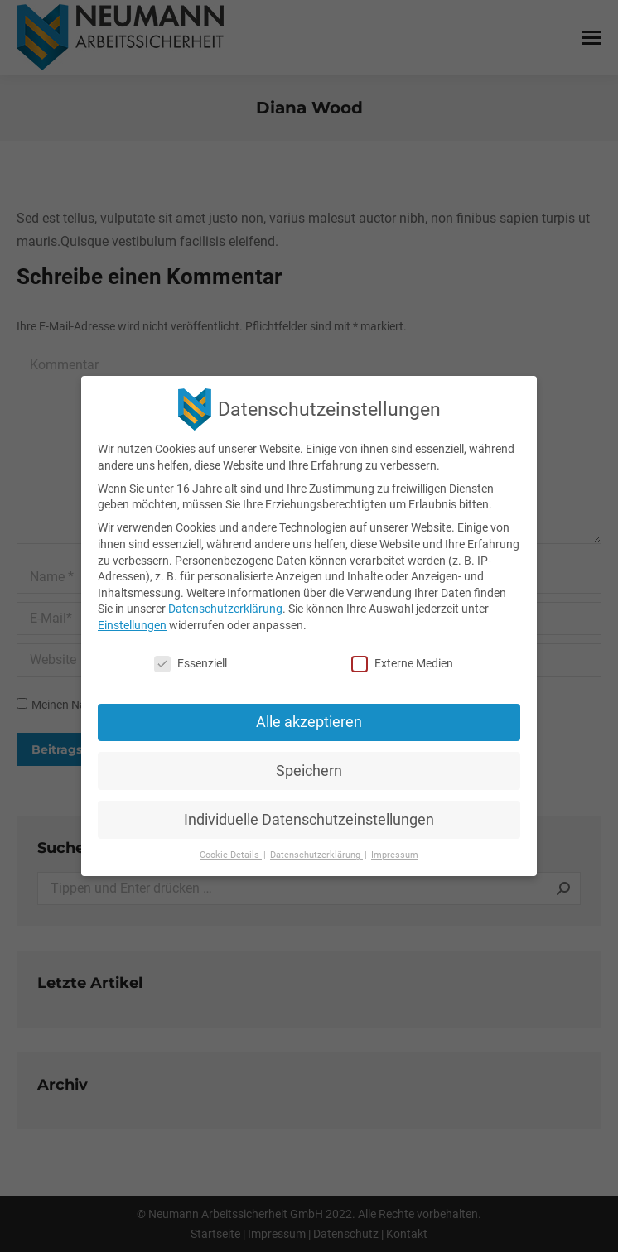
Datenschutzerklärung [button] (316, 855)
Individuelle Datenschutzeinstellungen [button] (309, 819)
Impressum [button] (394, 855)
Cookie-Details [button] (231, 855)
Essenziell (190, 664)
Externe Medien (402, 664)
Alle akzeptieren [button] (309, 722)
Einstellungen (132, 625)
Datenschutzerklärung (225, 608)
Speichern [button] (309, 771)
